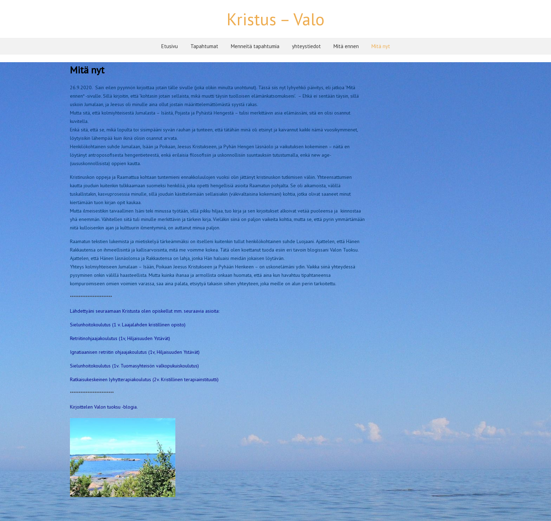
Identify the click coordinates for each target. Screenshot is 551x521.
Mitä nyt (380, 46)
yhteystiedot (306, 46)
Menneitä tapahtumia (255, 46)
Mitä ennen (346, 46)
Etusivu (169, 46)
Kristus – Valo (275, 19)
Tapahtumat (204, 46)
